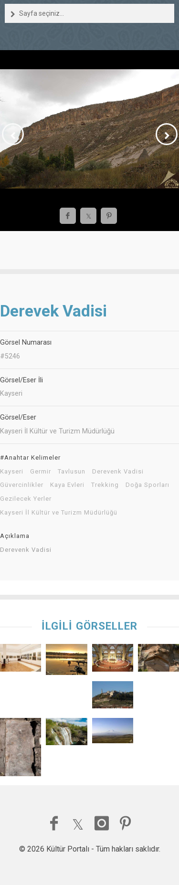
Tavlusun (71, 471)
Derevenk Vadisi (118, 471)
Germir (40, 471)
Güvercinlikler (21, 485)
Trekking (105, 485)
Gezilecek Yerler (26, 498)
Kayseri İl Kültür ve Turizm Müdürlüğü (58, 512)
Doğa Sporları (147, 485)
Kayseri (11, 471)
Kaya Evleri (67, 485)
